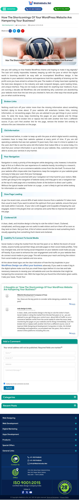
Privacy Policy (64, 498)
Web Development (8, 25)
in (18, 31)
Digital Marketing (10, 429)
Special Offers (9, 445)
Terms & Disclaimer (53, 498)
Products (6, 440)
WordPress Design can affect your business (22, 265)
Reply (72, 304)
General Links (9, 451)
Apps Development (11, 434)
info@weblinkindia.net (38, 464)
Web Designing (9, 418)
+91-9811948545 (40, 9)
